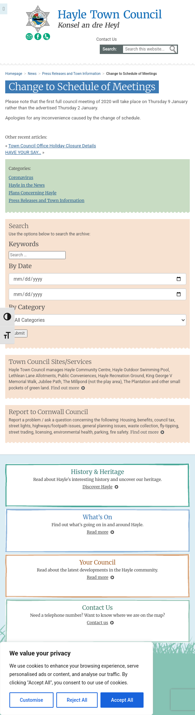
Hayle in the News (27, 185)
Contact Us (106, 39)
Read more (97, 532)
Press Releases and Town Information (71, 74)
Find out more (65, 387)
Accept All (122, 700)
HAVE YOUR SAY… (23, 152)
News (32, 74)
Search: (110, 49)
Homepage (13, 74)
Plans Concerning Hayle (32, 192)
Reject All (77, 700)
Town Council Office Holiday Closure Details (52, 145)
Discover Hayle (97, 486)
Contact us (97, 622)
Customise (31, 700)
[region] (76, 678)
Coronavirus (21, 177)
